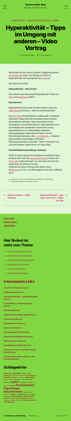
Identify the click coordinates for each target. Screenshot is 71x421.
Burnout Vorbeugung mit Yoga (19, 251)
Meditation (23, 97)
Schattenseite (48, 179)
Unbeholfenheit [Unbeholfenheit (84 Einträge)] (28, 396)
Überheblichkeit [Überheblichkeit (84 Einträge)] (9, 402)
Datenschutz (10, 222)
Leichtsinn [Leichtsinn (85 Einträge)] (23, 382)
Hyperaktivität (15, 75)
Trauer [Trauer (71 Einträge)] (6, 394)
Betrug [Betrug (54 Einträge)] (29, 373)
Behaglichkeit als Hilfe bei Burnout (17, 345)
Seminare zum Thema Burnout (19, 256)
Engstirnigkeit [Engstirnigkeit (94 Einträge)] (30, 377)
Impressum (9, 225)
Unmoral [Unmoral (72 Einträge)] (6, 398)
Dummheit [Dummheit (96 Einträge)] (7, 377)
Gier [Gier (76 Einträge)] (31, 379)
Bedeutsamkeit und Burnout (15, 341)
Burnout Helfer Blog (35, 5)
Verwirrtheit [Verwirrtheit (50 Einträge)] (14, 400)
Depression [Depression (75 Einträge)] (32, 375)
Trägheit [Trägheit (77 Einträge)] (33, 394)
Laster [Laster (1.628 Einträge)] (15, 381)
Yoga (44, 78)
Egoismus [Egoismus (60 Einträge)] (15, 377)
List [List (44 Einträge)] (34, 382)
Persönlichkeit (18, 20)
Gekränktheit (15, 110)
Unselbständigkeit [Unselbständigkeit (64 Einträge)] (21, 398)
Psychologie (38, 179)
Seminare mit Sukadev (16, 269)
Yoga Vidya (17, 116)
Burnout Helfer (29, 55)
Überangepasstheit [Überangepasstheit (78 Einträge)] (29, 400)
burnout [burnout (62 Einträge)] (15, 375)
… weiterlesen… (43, 136)
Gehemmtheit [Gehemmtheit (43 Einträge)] (17, 379)
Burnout (16, 170)
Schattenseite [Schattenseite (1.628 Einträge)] (13, 391)
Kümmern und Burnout (13, 328)
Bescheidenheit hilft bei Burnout (16, 332)
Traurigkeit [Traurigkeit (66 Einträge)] (12, 394)
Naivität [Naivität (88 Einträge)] (12, 385)
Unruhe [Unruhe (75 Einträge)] (12, 398)
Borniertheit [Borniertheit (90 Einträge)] (8, 375)
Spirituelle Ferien (39, 158)
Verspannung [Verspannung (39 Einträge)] (7, 400)
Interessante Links (19, 281)
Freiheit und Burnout (12, 310)
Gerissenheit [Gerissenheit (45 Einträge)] (25, 379)
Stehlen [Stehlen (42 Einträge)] (25, 392)
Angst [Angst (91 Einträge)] (24, 373)
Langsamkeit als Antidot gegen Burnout (19, 315)
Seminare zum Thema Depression (20, 260)
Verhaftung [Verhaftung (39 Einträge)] (30, 398)
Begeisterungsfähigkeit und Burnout (18, 337)
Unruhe (56, 20)
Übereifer (29, 181)
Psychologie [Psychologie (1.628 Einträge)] (12, 388)
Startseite (9, 218)
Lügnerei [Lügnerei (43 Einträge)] (6, 385)
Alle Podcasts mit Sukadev (17, 273)
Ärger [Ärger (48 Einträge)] (20, 400)
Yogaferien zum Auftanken (17, 264)
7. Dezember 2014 (46, 55)
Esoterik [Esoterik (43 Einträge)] (6, 379)
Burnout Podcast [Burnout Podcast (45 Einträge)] (23, 375)
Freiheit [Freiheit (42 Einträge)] (11, 379)
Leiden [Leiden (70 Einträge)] (30, 382)
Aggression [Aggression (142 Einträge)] (16, 373)
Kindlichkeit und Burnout (13, 292)
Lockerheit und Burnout (13, 319)
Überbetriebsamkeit (18, 181)
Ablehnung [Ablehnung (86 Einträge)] (7, 373)
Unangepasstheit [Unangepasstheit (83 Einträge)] (17, 396)
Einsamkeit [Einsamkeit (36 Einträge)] (21, 377)
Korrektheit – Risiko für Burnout (16, 288)
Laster (21, 179)
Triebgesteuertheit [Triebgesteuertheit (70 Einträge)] (23, 394)
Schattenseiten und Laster (39, 20)
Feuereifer (14, 179)
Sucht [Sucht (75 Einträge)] (30, 392)
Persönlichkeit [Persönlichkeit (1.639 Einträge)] (25, 385)
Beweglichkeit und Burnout (14, 323)
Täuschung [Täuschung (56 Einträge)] (7, 396)
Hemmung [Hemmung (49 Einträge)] (7, 382)
